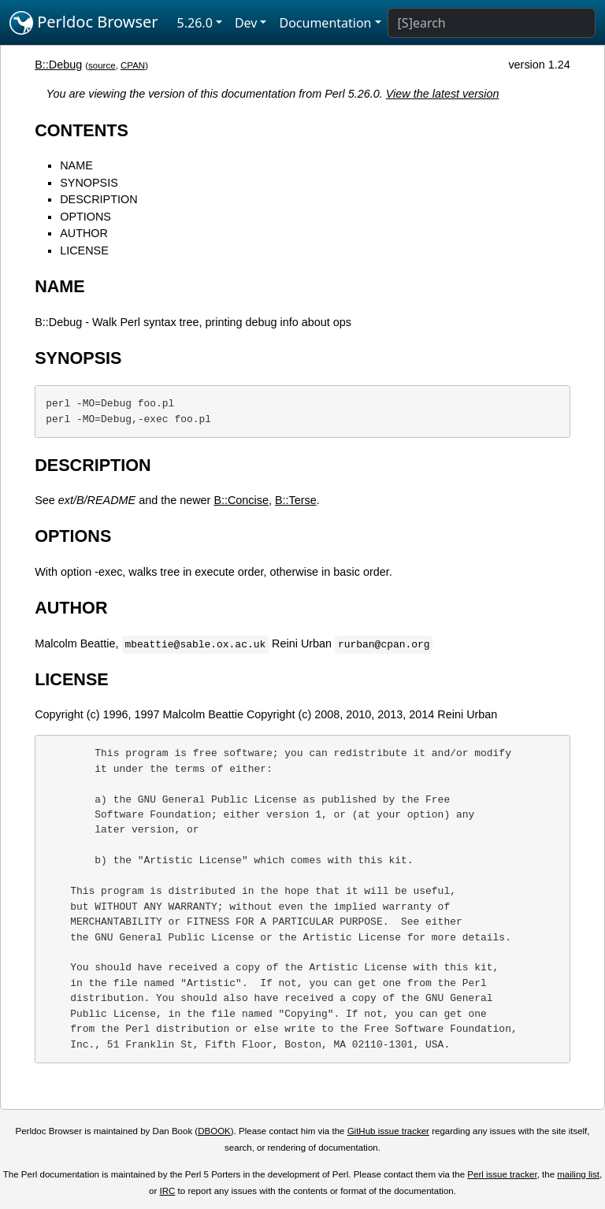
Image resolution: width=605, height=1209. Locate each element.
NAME (76, 165)
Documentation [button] (325, 23)
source (102, 65)
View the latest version (442, 93)
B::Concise (241, 500)
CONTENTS (81, 130)
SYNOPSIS (89, 182)
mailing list (578, 1174)
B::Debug (58, 64)
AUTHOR (84, 233)
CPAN (133, 65)
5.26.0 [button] (195, 23)
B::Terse (296, 500)
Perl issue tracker (501, 1174)
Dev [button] (246, 23)
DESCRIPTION (98, 199)
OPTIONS (85, 216)
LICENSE (84, 250)
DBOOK (214, 1131)
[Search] (492, 23)
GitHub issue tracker (388, 1131)
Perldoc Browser (83, 23)
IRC (168, 1191)
